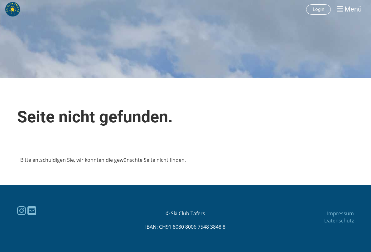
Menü (349, 9)
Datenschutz (339, 220)
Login (318, 9)
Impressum (340, 213)
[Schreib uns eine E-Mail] (31, 210)
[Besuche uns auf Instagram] (21, 210)
